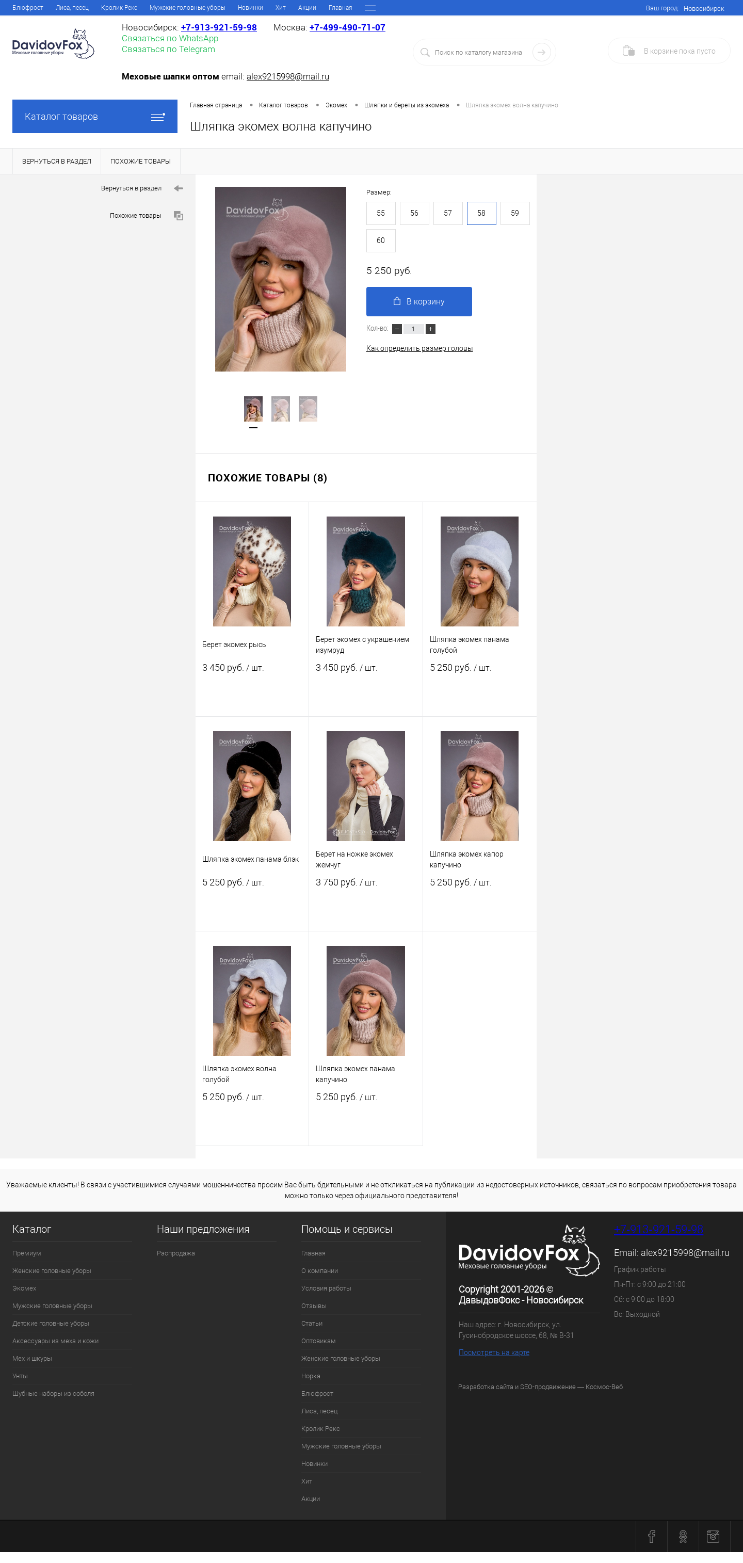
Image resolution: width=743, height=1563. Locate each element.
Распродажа (176, 1253)
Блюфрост (317, 1393)
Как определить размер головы (419, 350)
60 (381, 240)
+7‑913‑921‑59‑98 (219, 27)
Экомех (24, 1288)
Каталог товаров (95, 116)
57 (448, 213)
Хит (306, 1481)
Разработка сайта (485, 1387)
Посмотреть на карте (494, 1352)
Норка (366, 7)
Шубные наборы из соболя (53, 1393)
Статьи (202, 7)
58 (481, 213)
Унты (20, 1376)
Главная (24, 7)
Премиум (26, 1253)
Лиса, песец (319, 1411)
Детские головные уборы (50, 1323)
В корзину (422, 302)
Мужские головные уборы (52, 1306)
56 (414, 213)
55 (381, 213)
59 (515, 213)
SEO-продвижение (548, 1387)
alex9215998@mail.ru (288, 76)
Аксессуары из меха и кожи (55, 1341)
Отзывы (168, 7)
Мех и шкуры (32, 1358)
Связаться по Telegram (168, 49)
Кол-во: (378, 329)
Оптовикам (240, 7)
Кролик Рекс (320, 1428)
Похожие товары (146, 216)
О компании (66, 7)
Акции (310, 1499)
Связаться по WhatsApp (170, 38)
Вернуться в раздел (142, 189)
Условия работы (119, 7)
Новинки (314, 1464)
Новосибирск (704, 8)
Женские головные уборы (307, 7)
